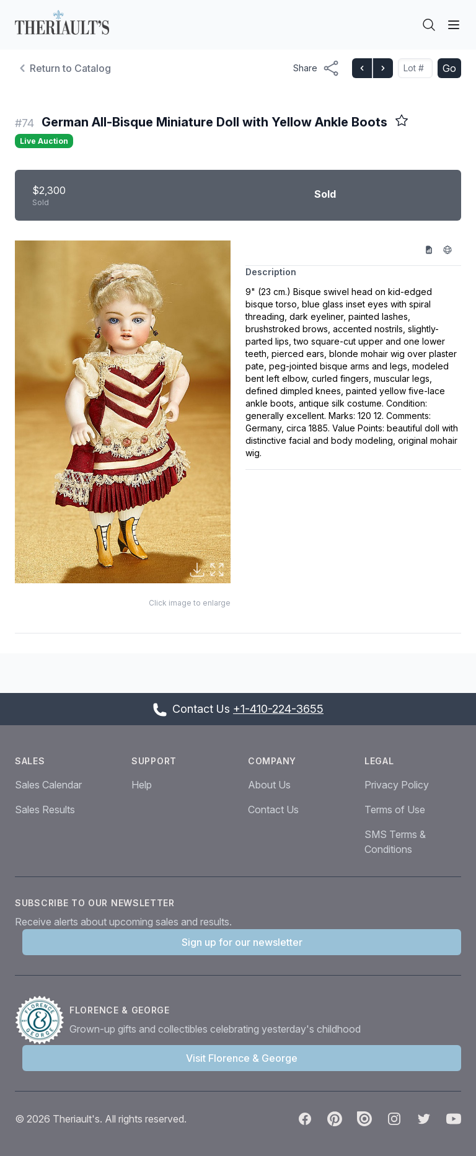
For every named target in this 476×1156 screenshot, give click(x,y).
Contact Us (273, 809)
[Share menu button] (316, 68)
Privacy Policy (396, 785)
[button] (123, 412)
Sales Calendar (48, 785)
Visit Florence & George (242, 1058)
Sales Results (45, 809)
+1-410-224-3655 (278, 708)
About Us (269, 785)
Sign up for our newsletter (242, 942)
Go (449, 68)
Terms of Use (394, 809)
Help (141, 785)
